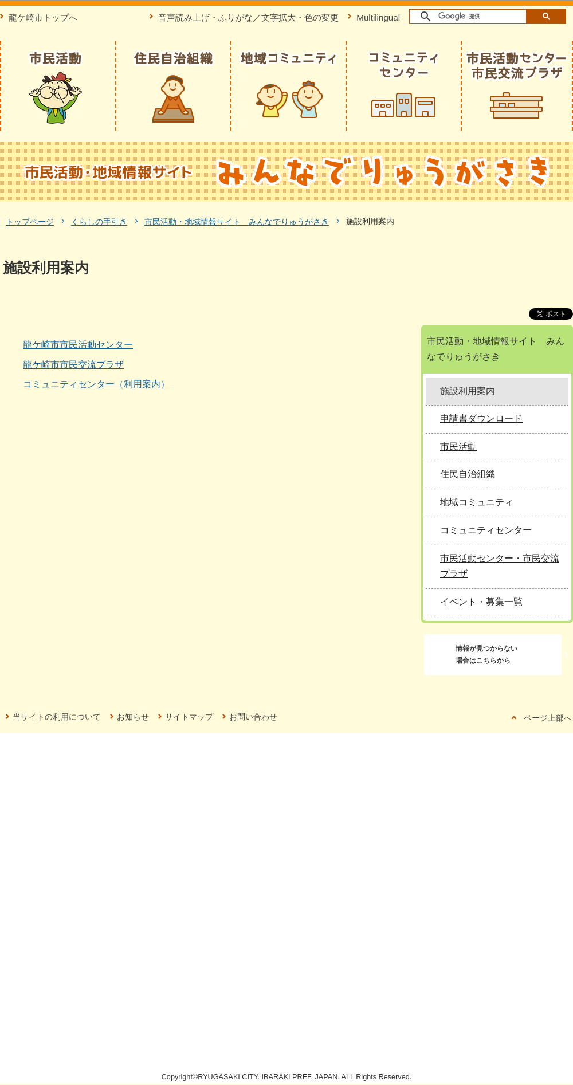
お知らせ (133, 716)
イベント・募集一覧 (481, 602)
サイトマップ (189, 716)
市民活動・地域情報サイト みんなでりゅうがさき (236, 221)
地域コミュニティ (476, 502)
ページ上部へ (548, 717)
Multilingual (378, 17)
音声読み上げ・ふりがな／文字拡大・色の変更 (248, 17)
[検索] (468, 16)
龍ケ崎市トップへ (43, 17)
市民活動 (458, 446)
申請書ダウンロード (481, 418)
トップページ (30, 221)
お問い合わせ (253, 716)
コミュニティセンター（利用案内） (96, 384)
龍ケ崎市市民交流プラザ (73, 364)
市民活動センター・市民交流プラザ (499, 566)
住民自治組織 (467, 474)
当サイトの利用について (57, 716)
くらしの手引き (99, 221)
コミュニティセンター (486, 530)
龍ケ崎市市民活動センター (78, 344)
